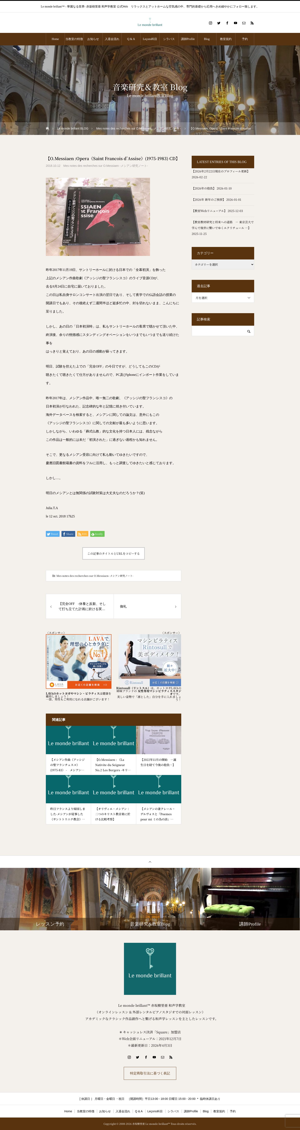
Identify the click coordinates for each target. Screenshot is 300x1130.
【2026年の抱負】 (204, 188)
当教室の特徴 (74, 39)
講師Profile (188, 39)
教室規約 (226, 39)
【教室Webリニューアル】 (209, 211)
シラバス (169, 39)
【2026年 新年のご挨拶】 (208, 199)
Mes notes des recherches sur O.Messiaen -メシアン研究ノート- (105, 165)
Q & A (131, 39)
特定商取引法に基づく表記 (150, 1073)
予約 (245, 39)
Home (55, 39)
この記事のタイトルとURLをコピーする (113, 553)
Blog (207, 39)
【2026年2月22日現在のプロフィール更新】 (221, 171)
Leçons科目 (150, 39)
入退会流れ (112, 39)
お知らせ (93, 39)
